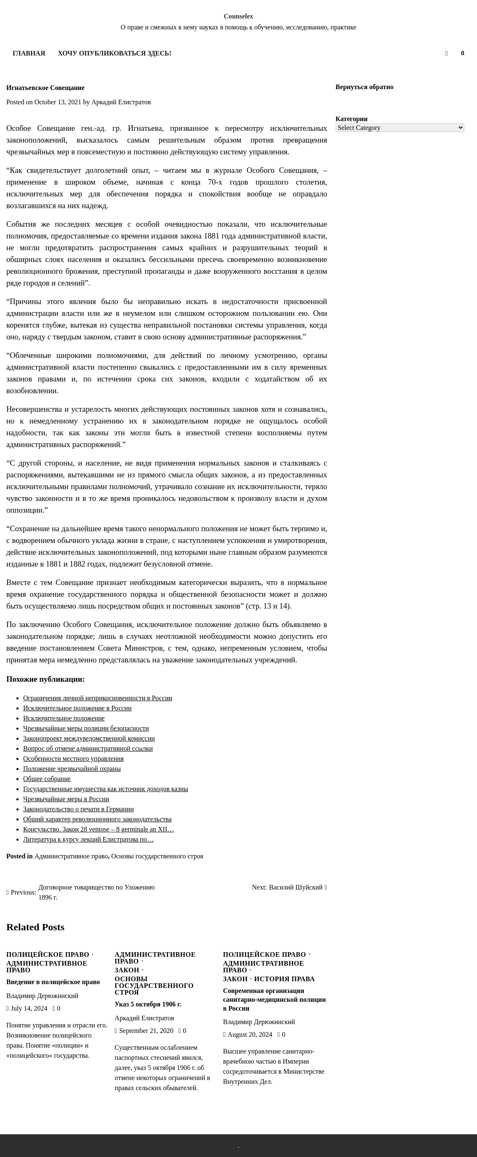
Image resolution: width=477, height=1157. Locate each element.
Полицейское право (47, 954)
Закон (127, 970)
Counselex (238, 16)
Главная (29, 53)
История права (284, 979)
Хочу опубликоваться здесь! (114, 53)
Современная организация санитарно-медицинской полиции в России (274, 999)
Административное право (71, 856)
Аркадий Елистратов (121, 102)
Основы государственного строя (157, 856)
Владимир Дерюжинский (42, 995)
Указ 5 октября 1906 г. (148, 1004)
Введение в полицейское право (53, 981)
